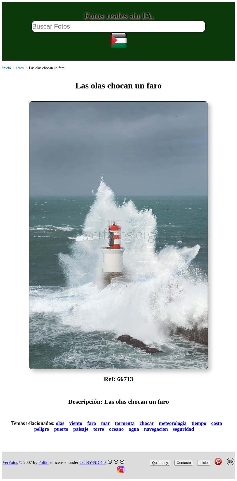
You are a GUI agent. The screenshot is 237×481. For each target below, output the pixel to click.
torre (98, 429)
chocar (146, 423)
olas (60, 423)
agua (134, 429)
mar (105, 423)
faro (91, 423)
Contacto (184, 463)
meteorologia (173, 423)
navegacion (156, 429)
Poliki (43, 462)
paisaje (80, 429)
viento (75, 423)
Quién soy (160, 463)
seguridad (183, 429)
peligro (41, 429)
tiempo (199, 423)
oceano (116, 429)
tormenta (125, 423)
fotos (20, 68)
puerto (61, 429)
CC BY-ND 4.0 (92, 462)
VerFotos (10, 462)
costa (216, 423)
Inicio (6, 68)
